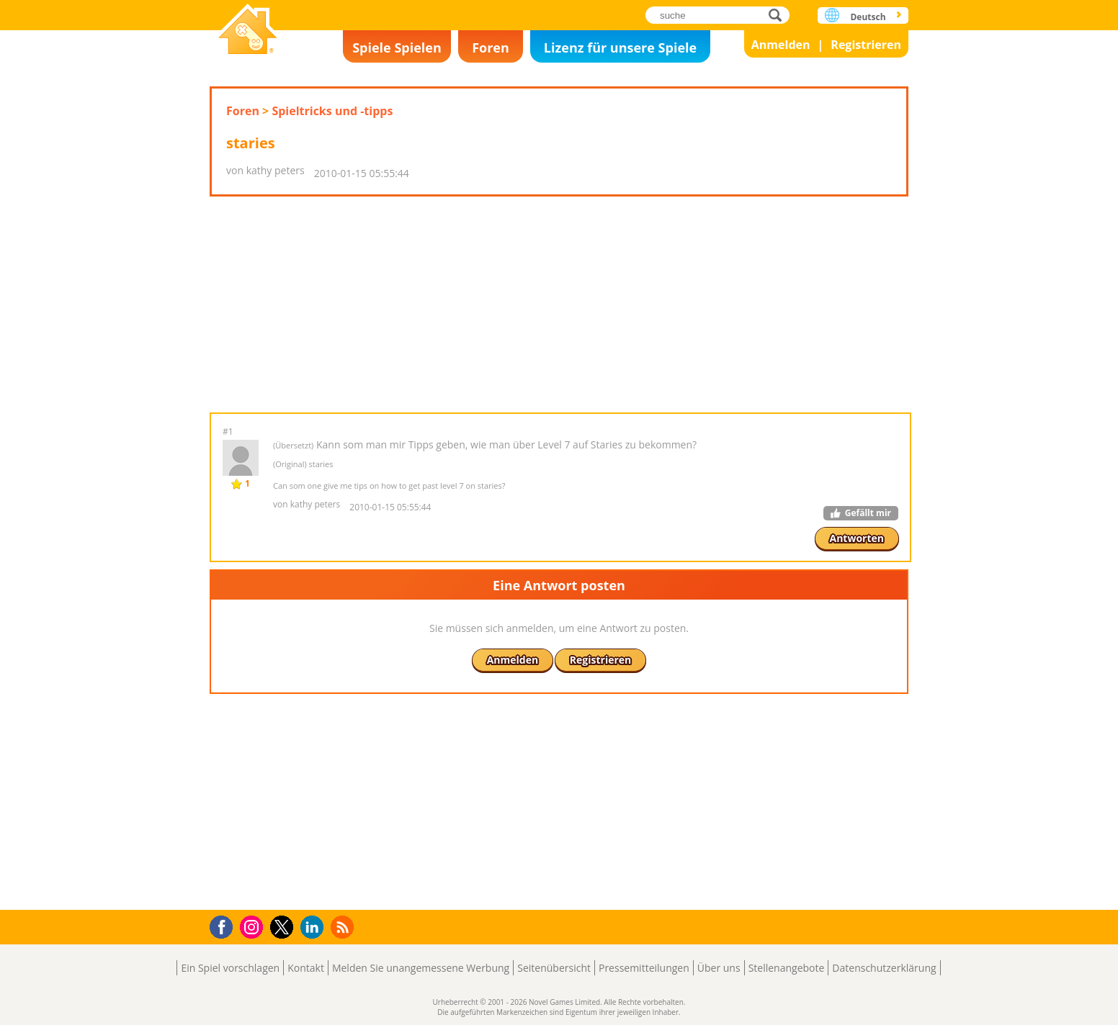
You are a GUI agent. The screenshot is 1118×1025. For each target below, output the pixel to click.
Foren (490, 47)
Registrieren (866, 45)
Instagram (253, 926)
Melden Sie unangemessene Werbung (420, 968)
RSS (344, 927)
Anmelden (780, 45)
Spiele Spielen (397, 47)
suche (779, 15)
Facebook (225, 925)
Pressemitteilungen (644, 968)
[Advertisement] (559, 304)
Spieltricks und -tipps (332, 111)
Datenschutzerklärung (884, 968)
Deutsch (867, 17)
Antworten (857, 538)
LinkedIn (314, 927)
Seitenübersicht (554, 968)
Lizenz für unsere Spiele (620, 47)
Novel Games (248, 31)
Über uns (719, 968)
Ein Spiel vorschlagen (230, 968)
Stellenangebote (786, 968)
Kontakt (305, 968)
